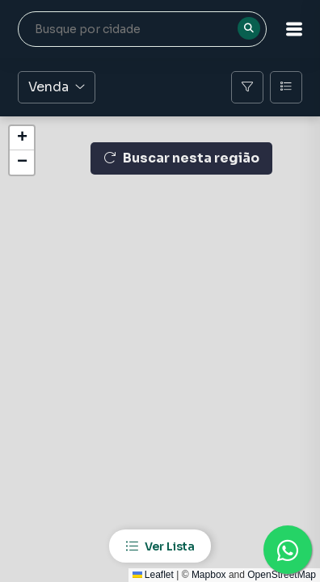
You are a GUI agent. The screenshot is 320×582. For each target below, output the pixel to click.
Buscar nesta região (181, 158)
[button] (294, 29)
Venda (56, 86)
